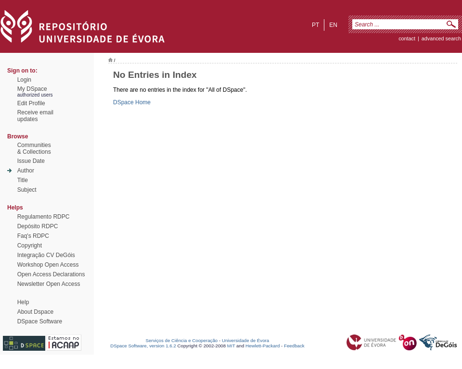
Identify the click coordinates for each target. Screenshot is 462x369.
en (333, 25)
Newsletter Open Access (48, 284)
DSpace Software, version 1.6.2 (143, 345)
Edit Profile (31, 103)
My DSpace (32, 89)
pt (315, 25)
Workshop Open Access (48, 264)
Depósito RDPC (37, 226)
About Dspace (35, 311)
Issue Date (31, 161)
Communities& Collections (34, 148)
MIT (231, 345)
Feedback (294, 345)
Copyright (29, 245)
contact (406, 38)
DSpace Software (39, 321)
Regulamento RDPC (43, 216)
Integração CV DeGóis (46, 255)
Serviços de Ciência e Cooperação (182, 340)
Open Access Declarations (51, 274)
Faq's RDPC (33, 236)
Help (23, 302)
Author (25, 170)
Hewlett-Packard (262, 345)
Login (24, 79)
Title (22, 180)
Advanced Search (441, 38)
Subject (27, 189)
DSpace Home (132, 102)
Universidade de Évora (245, 340)
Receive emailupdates (35, 116)
